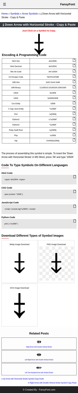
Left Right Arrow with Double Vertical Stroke (39, 360)
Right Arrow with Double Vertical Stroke (39, 347)
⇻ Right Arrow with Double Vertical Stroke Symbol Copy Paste (52, 383)
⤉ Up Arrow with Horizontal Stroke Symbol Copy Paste (22, 379)
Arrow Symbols (30, 13)
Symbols (14, 13)
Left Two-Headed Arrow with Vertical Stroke (39, 372)
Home (4, 13)
